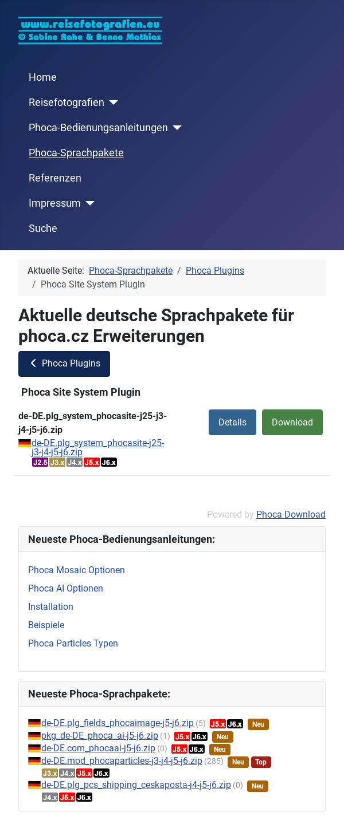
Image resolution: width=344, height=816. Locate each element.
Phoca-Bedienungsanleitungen (98, 127)
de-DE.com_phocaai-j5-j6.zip (98, 748)
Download (292, 422)
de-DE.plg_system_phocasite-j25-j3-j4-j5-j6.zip (98, 447)
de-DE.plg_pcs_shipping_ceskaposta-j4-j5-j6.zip (136, 784)
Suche (43, 228)
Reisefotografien (66, 102)
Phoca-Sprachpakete (76, 153)
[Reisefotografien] (111, 102)
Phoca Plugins (64, 363)
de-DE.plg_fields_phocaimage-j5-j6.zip (117, 723)
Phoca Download (291, 514)
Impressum (55, 203)
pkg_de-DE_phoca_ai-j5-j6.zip (99, 735)
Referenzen (55, 178)
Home (43, 77)
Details (232, 422)
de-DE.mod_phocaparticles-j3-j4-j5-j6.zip (121, 760)
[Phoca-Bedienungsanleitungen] (175, 127)
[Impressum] (88, 203)
